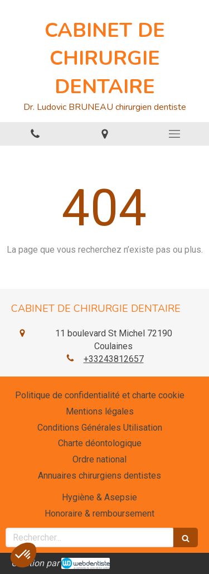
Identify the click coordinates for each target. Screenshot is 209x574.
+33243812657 (114, 359)
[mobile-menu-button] (174, 134)
